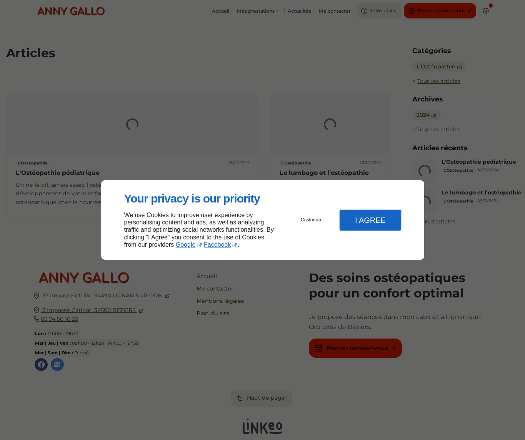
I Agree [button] (370, 220)
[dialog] (262, 220)
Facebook (217, 244)
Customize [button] (312, 219)
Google (186, 244)
